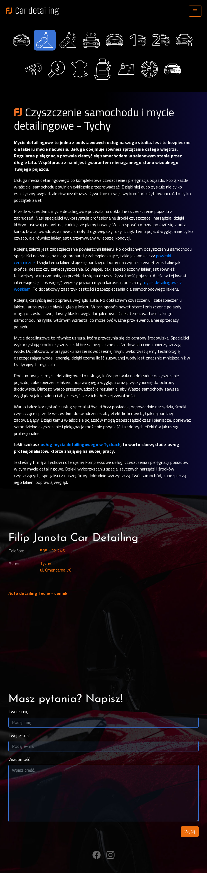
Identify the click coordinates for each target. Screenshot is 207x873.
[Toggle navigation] (195, 11)
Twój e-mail (19, 735)
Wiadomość (19, 759)
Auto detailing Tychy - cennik (37, 593)
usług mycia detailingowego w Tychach (80, 444)
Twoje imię (18, 711)
